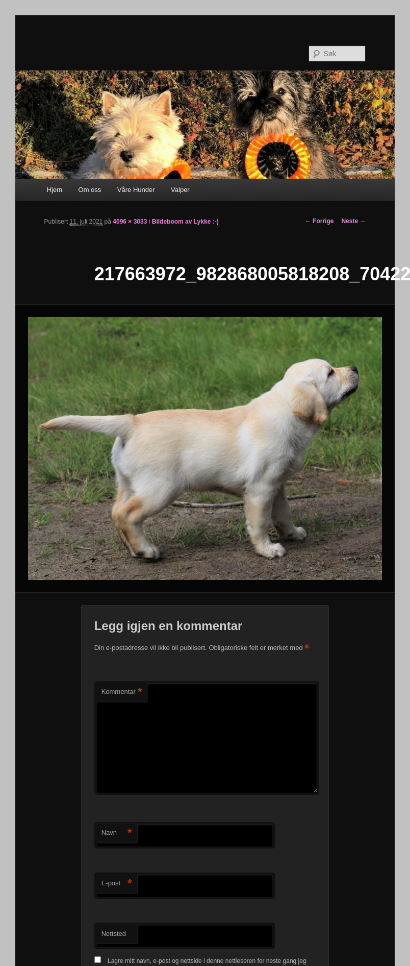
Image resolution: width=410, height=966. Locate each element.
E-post (116, 883)
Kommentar (121, 692)
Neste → (353, 221)
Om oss (90, 190)
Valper (180, 190)
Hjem (54, 190)
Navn (116, 833)
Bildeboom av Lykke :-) (185, 221)
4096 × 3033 (130, 221)
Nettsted (113, 933)
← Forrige (319, 221)
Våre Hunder (136, 190)
